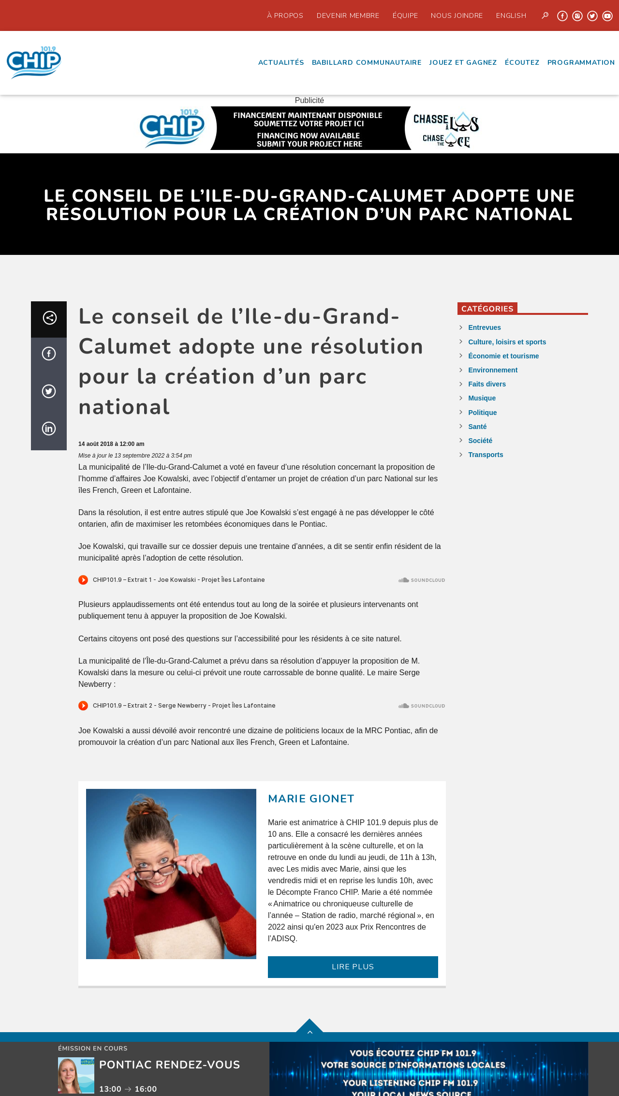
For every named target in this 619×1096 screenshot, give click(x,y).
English (511, 15)
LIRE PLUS (353, 967)
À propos (285, 15)
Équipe (405, 15)
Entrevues (484, 327)
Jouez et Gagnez (463, 62)
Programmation (581, 62)
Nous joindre (457, 15)
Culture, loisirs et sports (507, 342)
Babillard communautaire (367, 62)
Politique (482, 412)
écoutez (522, 62)
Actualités (281, 62)
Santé (477, 426)
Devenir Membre (348, 15)
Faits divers (487, 384)
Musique (482, 398)
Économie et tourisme (503, 356)
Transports (485, 455)
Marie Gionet (311, 798)
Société (480, 440)
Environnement (492, 370)
